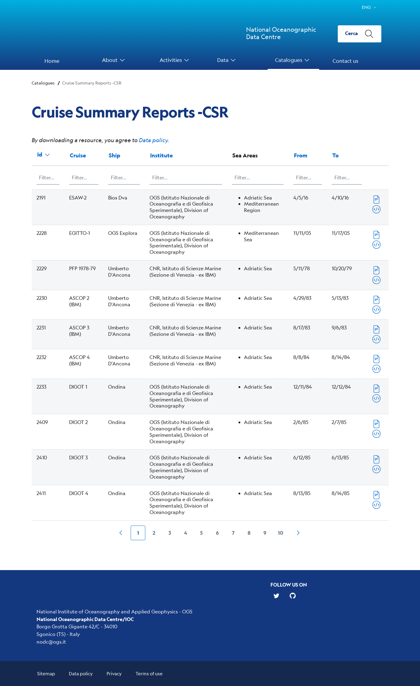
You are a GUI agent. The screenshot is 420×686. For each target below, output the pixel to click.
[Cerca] (359, 33)
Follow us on (288, 584)
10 (280, 533)
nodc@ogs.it (51, 641)
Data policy (153, 140)
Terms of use (149, 673)
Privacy (114, 673)
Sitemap (46, 673)
